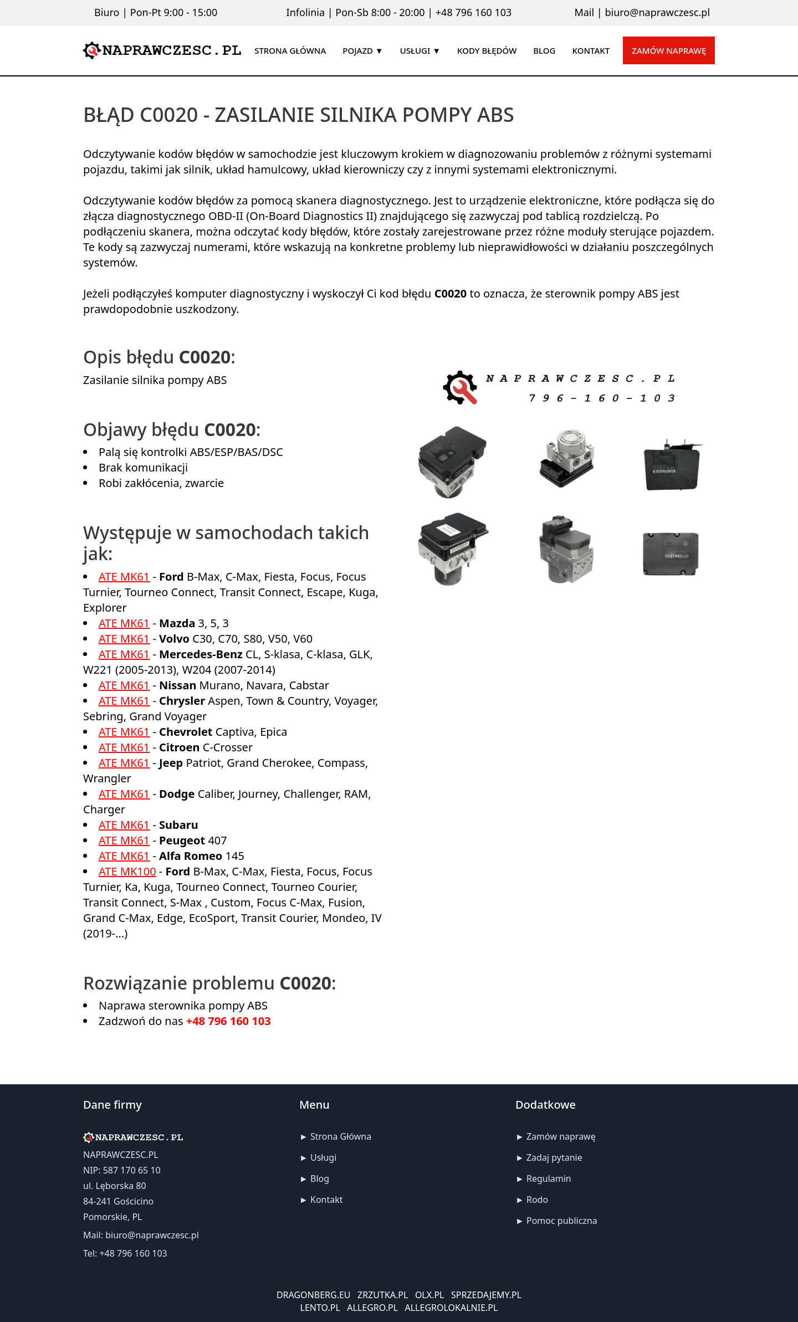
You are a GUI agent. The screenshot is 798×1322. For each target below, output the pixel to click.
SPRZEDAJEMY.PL (486, 1295)
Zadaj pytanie (554, 1157)
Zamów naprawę (669, 50)
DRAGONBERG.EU (314, 1295)
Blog (319, 1178)
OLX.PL (429, 1295)
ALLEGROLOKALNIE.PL (451, 1307)
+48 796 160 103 (474, 12)
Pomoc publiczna (561, 1221)
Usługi (323, 1157)
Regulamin (548, 1178)
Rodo (537, 1199)
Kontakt (326, 1199)
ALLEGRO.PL (372, 1307)
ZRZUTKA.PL (382, 1295)
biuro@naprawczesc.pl (657, 12)
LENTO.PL (320, 1307)
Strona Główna (340, 1136)
